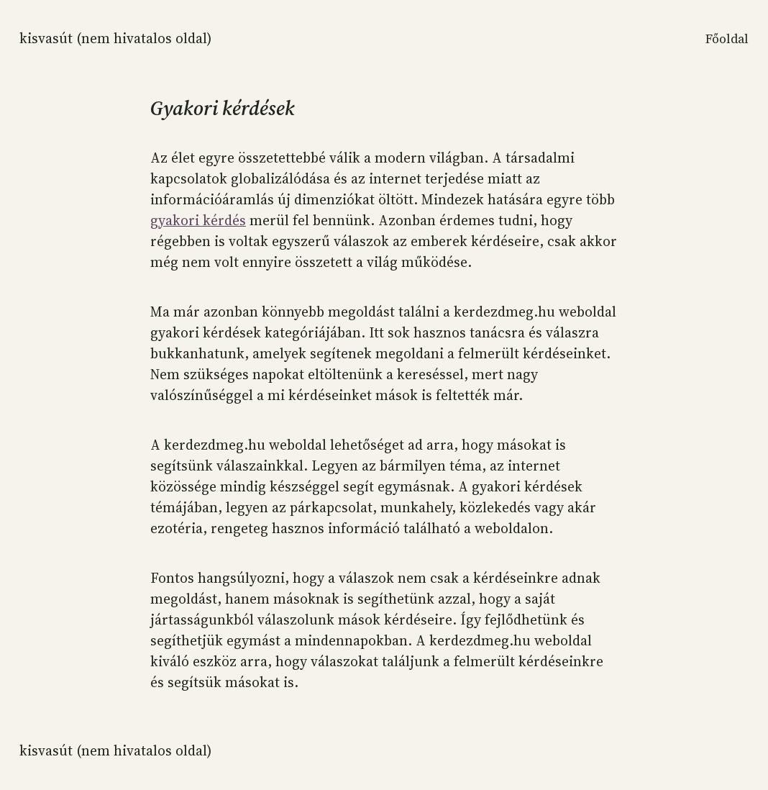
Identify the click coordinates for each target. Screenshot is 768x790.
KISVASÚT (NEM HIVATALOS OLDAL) (115, 38)
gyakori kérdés (198, 220)
